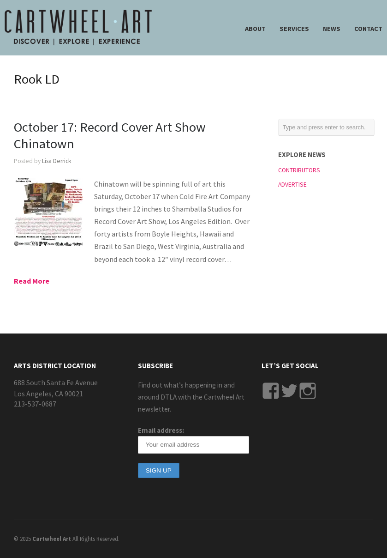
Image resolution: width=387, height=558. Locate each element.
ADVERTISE (292, 184)
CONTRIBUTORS (299, 170)
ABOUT (255, 28)
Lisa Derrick (56, 161)
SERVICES (294, 28)
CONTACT (368, 28)
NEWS (331, 28)
